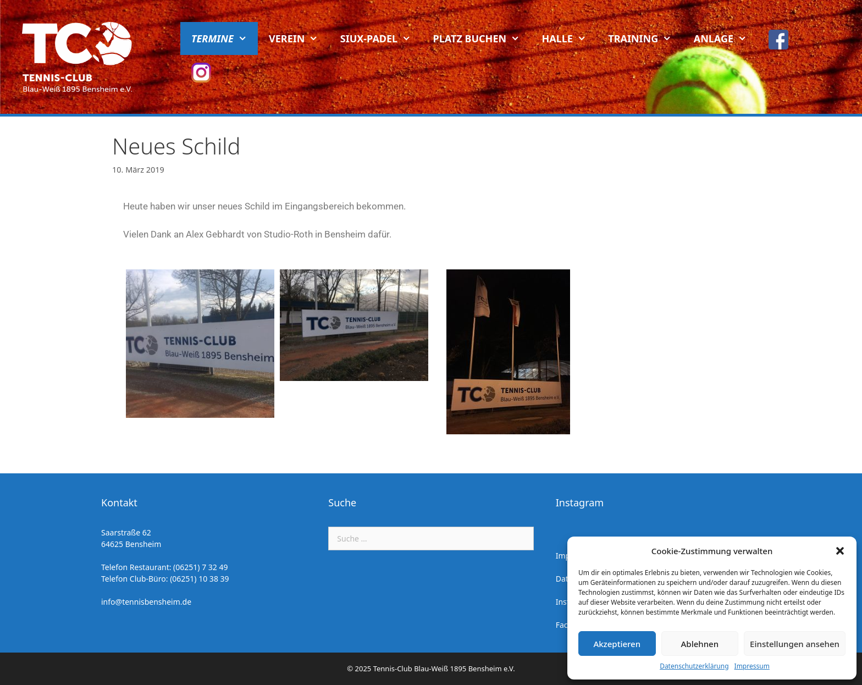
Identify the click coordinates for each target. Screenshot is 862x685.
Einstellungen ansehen (794, 643)
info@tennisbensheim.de (146, 601)
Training (645, 38)
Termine (224, 38)
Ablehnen (700, 643)
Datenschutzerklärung (694, 666)
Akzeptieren (616, 643)
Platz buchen (482, 38)
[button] (840, 550)
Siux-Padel (381, 38)
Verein (299, 38)
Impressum (752, 666)
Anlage (726, 38)
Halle (570, 38)
